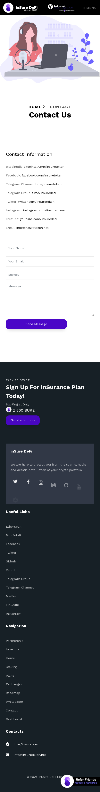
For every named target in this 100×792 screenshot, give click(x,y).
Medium (12, 596)
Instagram (13, 614)
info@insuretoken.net (32, 228)
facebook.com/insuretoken (42, 175)
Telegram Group (18, 579)
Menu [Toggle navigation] (90, 8)
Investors (13, 649)
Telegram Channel (20, 587)
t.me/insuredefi (44, 193)
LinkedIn (12, 605)
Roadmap (13, 693)
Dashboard (14, 719)
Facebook (13, 544)
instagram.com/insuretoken (44, 210)
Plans (10, 675)
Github (11, 561)
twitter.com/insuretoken (36, 201)
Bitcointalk (14, 535)
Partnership (14, 641)
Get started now (23, 423)
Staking (11, 667)
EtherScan (13, 526)
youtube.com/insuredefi (38, 219)
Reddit (10, 570)
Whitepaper (14, 701)
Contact (12, 710)
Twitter (11, 552)
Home (37, 106)
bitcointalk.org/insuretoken (43, 166)
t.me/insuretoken (48, 184)
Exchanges (14, 684)
